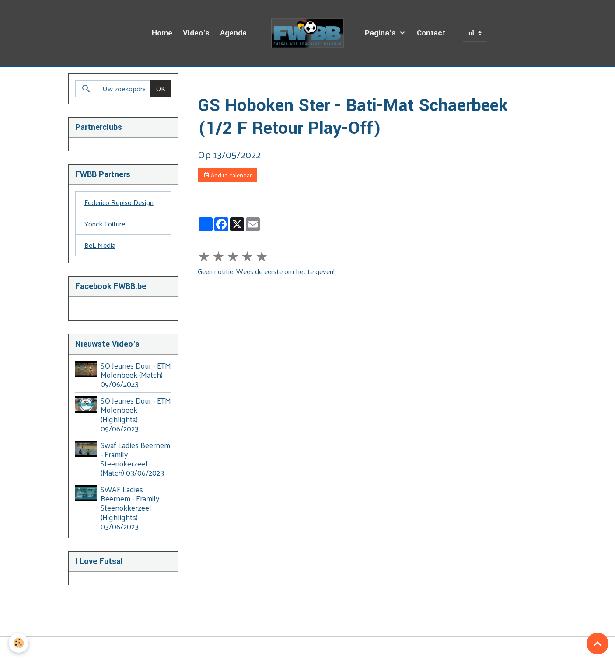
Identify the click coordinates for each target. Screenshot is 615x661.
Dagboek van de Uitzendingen (284, 83)
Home (162, 33)
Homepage (214, 83)
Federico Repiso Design (119, 202)
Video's (196, 33)
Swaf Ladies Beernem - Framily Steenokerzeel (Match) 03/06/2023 (135, 459)
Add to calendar (227, 175)
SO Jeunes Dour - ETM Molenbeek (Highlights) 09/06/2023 (136, 414)
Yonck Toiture (104, 223)
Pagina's (381, 33)
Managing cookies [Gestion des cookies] (307, 649)
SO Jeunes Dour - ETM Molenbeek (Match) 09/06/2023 (136, 374)
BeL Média (99, 245)
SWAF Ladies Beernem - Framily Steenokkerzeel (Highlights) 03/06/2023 (130, 507)
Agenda (233, 33)
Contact (431, 33)
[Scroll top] (597, 643)
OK (160, 88)
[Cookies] (18, 643)
